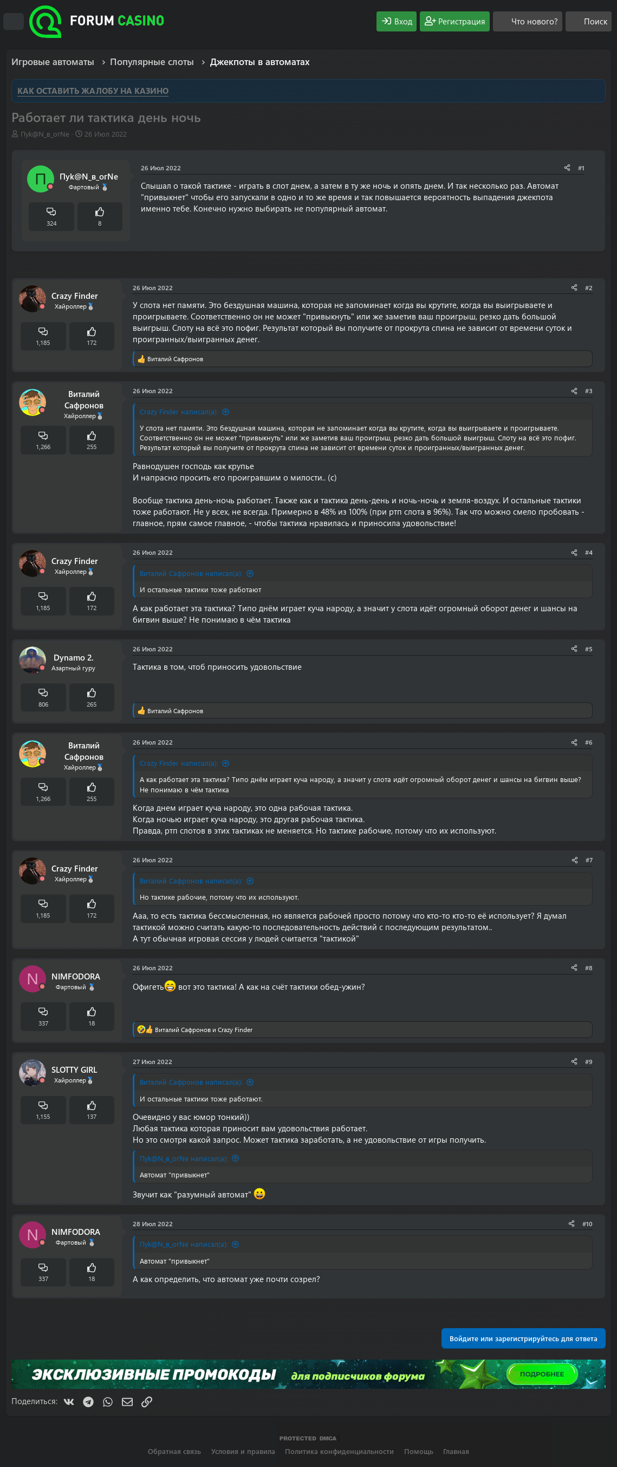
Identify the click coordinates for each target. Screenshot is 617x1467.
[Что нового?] (527, 21)
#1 (581, 167)
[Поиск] (589, 21)
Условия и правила (243, 1451)
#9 (589, 1061)
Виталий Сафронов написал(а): (191, 573)
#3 (589, 390)
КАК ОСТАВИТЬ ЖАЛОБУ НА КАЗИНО (92, 90)
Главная (456, 1451)
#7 (589, 859)
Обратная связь (174, 1451)
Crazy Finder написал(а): (179, 411)
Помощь (418, 1451)
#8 (589, 967)
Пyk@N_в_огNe (45, 133)
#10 (587, 1223)
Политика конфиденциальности (339, 1451)
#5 (589, 648)
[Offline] (50, 187)
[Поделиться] (567, 168)
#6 (589, 742)
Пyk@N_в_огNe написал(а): (184, 1158)
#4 (589, 552)
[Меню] (13, 21)
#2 (589, 287)
